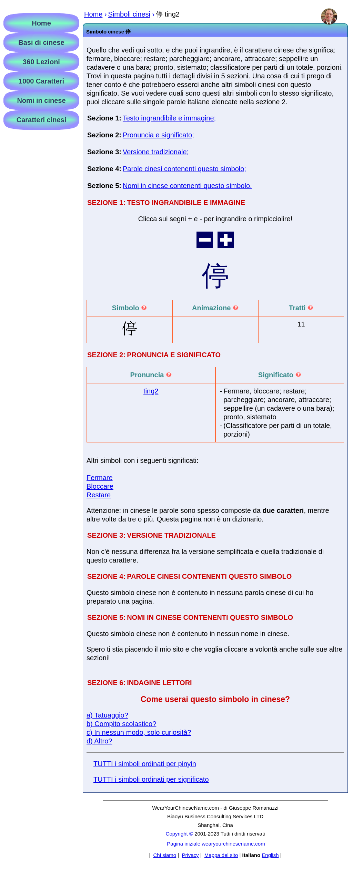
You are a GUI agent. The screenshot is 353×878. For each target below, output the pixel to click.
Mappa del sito (221, 855)
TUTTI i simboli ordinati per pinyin (144, 764)
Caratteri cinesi (42, 120)
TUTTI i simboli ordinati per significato (151, 779)
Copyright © (179, 834)
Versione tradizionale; (156, 152)
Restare (99, 495)
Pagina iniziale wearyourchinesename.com (216, 844)
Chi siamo (164, 855)
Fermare (100, 477)
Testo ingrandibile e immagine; (169, 118)
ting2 (150, 391)
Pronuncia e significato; (158, 135)
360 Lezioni (41, 62)
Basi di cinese (41, 42)
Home (41, 23)
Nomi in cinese (41, 100)
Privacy (190, 855)
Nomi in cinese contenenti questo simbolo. (187, 185)
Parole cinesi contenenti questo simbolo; (184, 169)
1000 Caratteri (41, 81)
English (270, 855)
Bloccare (100, 486)
